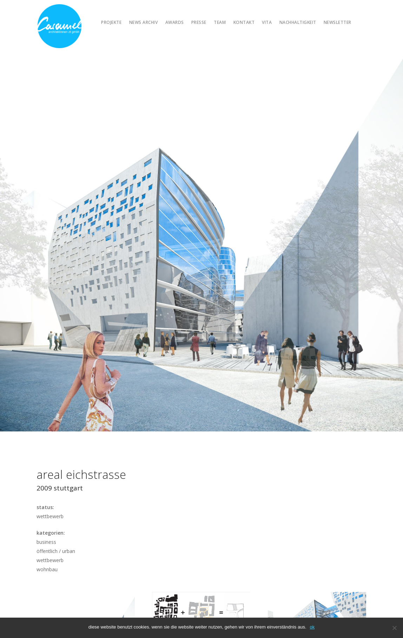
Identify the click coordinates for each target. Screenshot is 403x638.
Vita (267, 22)
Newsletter (337, 22)
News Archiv (143, 22)
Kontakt (244, 22)
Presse (198, 22)
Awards (174, 22)
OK (312, 627)
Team (220, 22)
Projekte (111, 22)
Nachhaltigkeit (297, 22)
